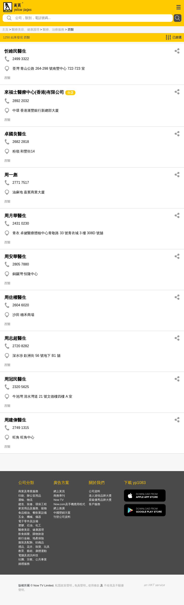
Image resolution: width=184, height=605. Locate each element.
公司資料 (94, 491)
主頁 (5, 29)
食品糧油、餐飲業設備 (32, 512)
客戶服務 (94, 504)
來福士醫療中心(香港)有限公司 (34, 92)
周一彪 (10, 174)
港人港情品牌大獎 (100, 495)
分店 (70, 92)
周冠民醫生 (15, 379)
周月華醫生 (15, 215)
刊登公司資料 (62, 516)
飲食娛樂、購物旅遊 (31, 534)
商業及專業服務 (28, 491)
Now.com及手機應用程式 (69, 504)
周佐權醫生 (15, 297)
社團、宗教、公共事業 (32, 559)
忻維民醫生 (15, 51)
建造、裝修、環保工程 (32, 504)
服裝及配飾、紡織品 (31, 542)
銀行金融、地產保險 (31, 538)
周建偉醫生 (15, 420)
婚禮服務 (24, 563)
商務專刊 (59, 495)
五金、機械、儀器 (29, 516)
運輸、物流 (25, 499)
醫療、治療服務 (53, 29)
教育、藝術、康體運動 (32, 551)
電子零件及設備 (28, 521)
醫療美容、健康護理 (25, 29)
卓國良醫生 (15, 134)
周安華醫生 (15, 256)
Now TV (58, 499)
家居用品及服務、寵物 (32, 508)
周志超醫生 (15, 338)
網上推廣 (59, 508)
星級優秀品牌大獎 (100, 499)
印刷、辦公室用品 (29, 495)
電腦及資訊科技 (28, 555)
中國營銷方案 (62, 512)
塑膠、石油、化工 (29, 525)
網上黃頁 (59, 491)
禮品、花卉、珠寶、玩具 (34, 546)
